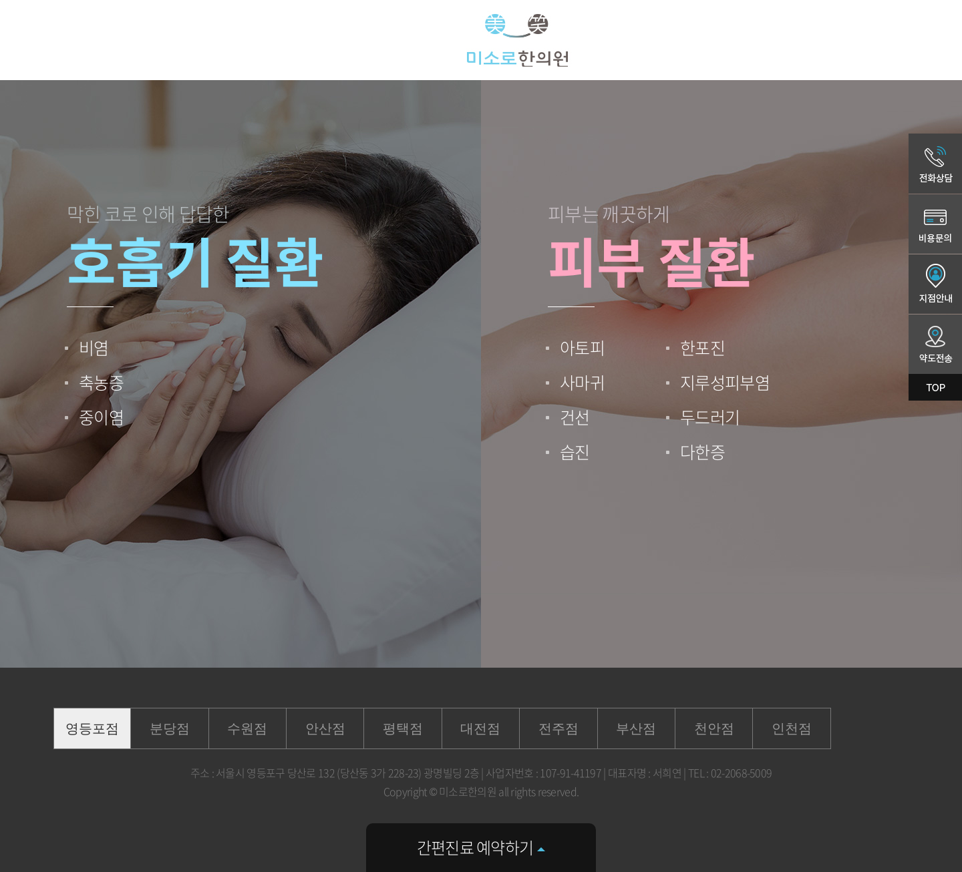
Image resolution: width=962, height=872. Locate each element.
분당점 (170, 728)
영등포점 (92, 728)
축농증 (101, 382)
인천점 (792, 728)
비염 (94, 347)
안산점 (325, 728)
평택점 (403, 728)
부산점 (636, 728)
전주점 (558, 728)
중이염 (101, 417)
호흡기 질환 (195, 260)
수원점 (247, 728)
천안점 (714, 728)
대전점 (480, 728)
